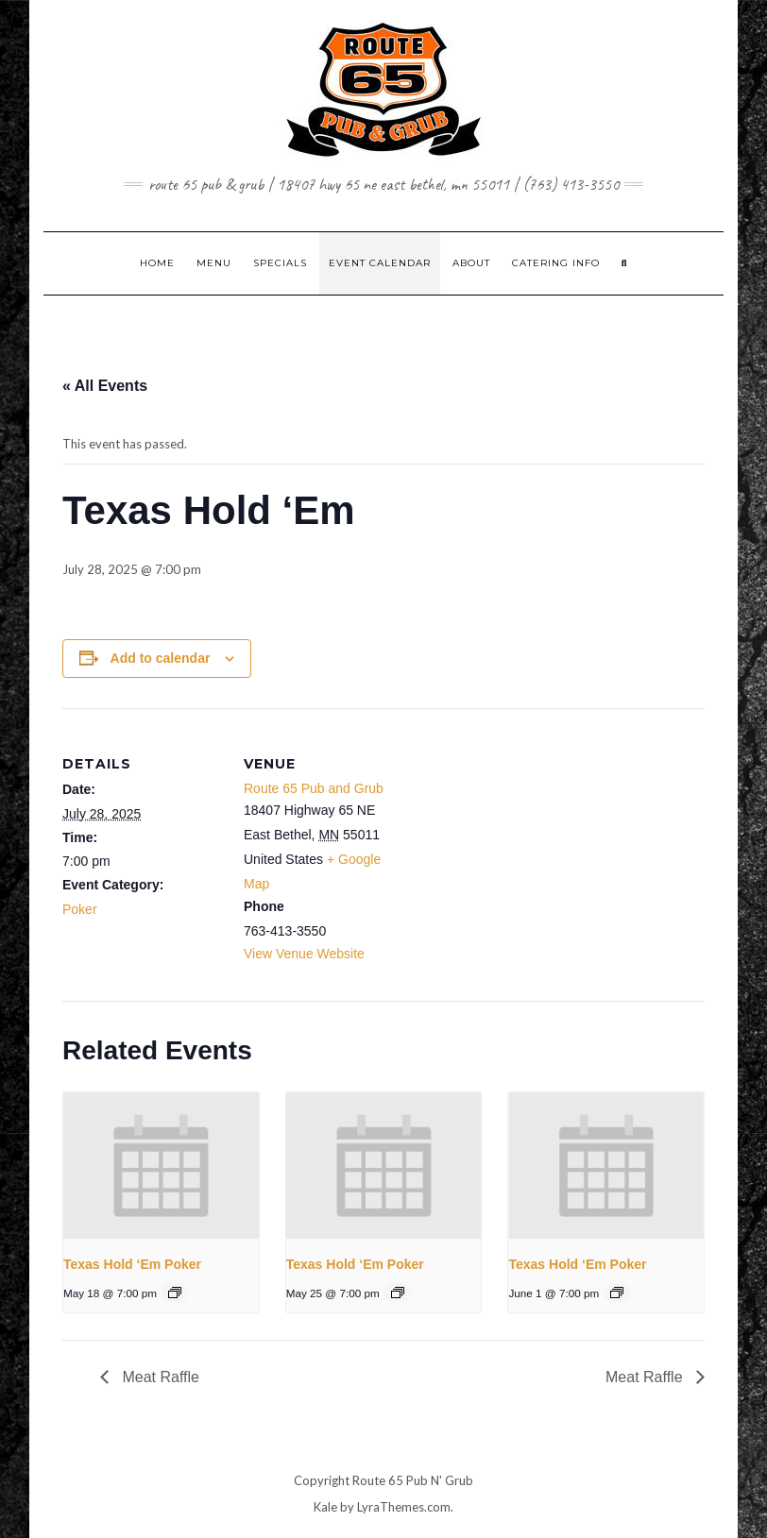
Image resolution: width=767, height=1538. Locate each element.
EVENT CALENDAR (380, 263)
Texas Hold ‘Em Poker (132, 1264)
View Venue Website (304, 953)
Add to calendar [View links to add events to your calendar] (161, 658)
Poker (79, 909)
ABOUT (471, 263)
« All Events (104, 386)
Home (157, 263)
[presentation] (161, 1165)
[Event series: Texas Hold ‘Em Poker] (174, 1292)
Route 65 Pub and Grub (314, 788)
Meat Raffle (158, 1377)
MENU (213, 263)
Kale (325, 1506)
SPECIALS (280, 263)
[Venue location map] (524, 838)
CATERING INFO (556, 263)
